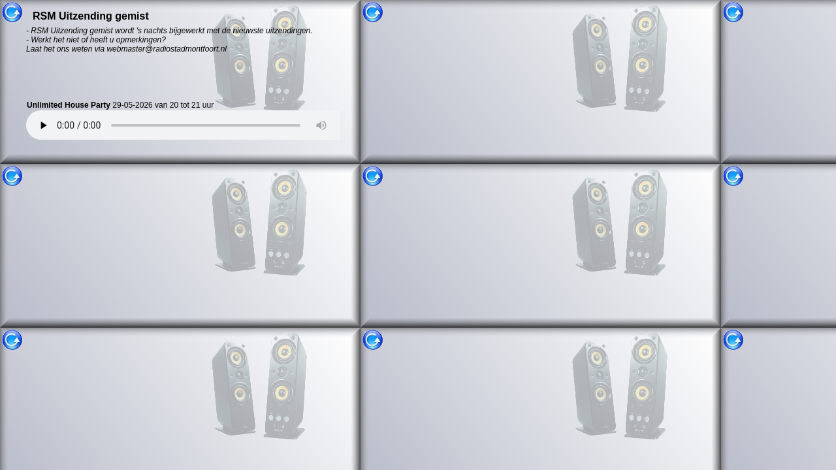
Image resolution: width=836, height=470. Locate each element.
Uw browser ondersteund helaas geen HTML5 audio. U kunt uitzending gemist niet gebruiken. (192, 125)
